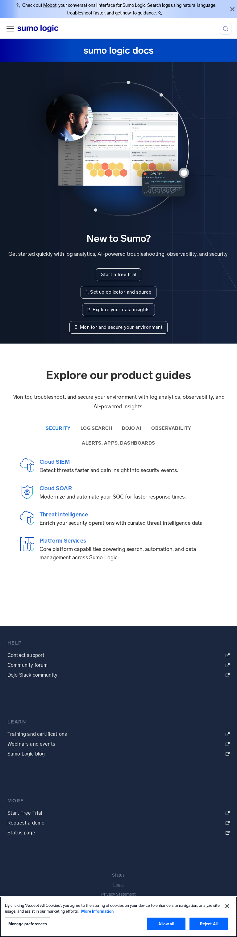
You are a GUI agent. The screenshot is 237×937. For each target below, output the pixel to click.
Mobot (49, 5)
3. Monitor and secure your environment (119, 327)
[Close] (232, 9)
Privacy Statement (118, 894)
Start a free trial (118, 274)
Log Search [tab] (96, 428)
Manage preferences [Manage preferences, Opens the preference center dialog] (27, 924)
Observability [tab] (171, 428)
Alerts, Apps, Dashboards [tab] (118, 443)
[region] (118, 916)
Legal (118, 884)
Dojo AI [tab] (131, 428)
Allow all (166, 924)
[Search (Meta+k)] (225, 29)
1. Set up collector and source (118, 292)
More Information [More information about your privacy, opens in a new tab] (97, 911)
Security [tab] (58, 428)
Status (118, 875)
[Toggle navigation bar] (10, 28)
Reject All (209, 924)
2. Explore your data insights (118, 309)
